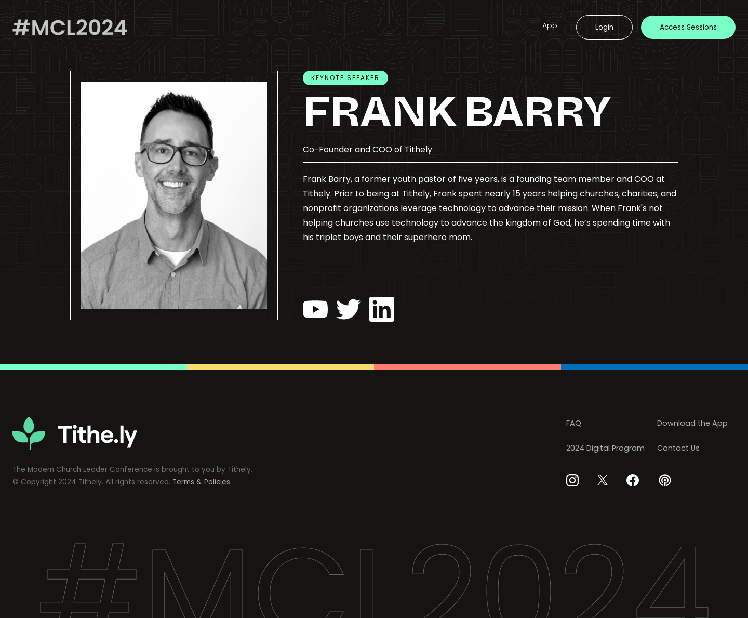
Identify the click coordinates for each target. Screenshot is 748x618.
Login (604, 27)
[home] (69, 27)
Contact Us (678, 448)
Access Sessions (688, 27)
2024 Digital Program (605, 448)
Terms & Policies (201, 482)
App (549, 25)
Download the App (692, 423)
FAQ (573, 423)
